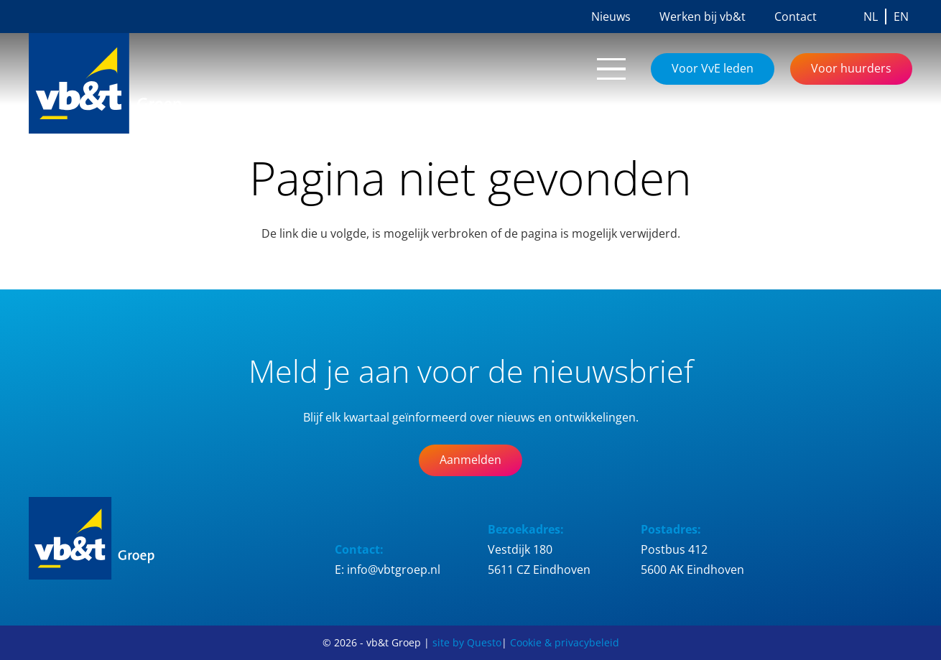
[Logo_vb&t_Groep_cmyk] (122, 83)
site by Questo (466, 642)
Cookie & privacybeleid (564, 642)
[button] (611, 69)
